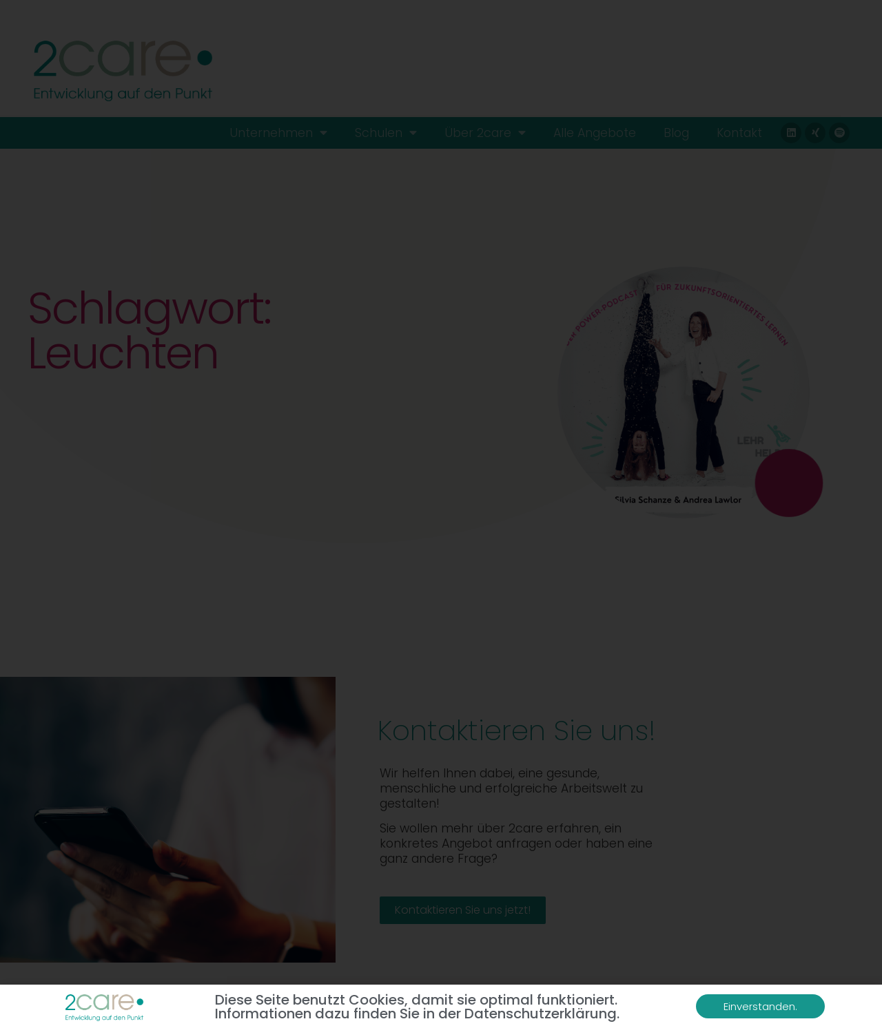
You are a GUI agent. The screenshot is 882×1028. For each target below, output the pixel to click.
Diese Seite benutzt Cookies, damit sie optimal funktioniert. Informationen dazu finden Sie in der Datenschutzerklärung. (417, 1006)
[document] (441, 514)
